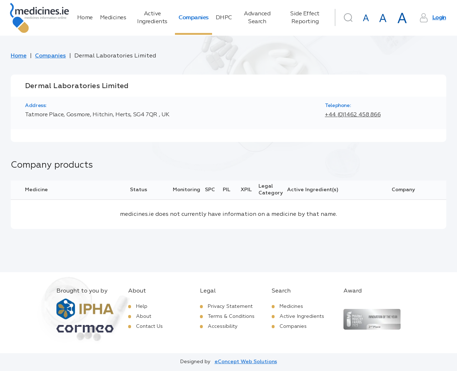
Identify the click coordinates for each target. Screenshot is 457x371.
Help (141, 306)
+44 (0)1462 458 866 (353, 115)
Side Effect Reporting (305, 18)
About (143, 316)
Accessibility (223, 326)
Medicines (113, 18)
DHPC (224, 18)
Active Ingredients (152, 18)
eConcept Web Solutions (246, 361)
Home (85, 18)
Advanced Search (257, 18)
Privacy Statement (230, 306)
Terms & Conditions (231, 316)
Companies (194, 18)
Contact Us (149, 326)
